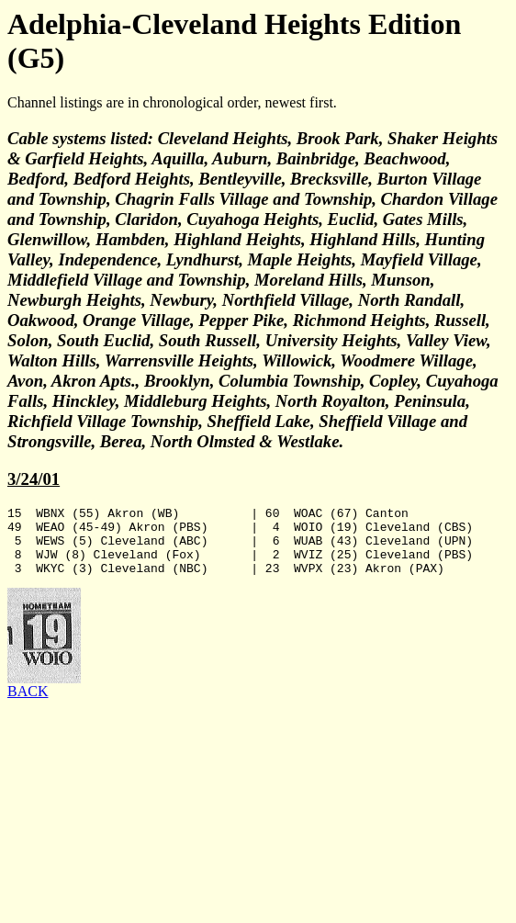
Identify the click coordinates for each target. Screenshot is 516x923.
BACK (27, 705)
